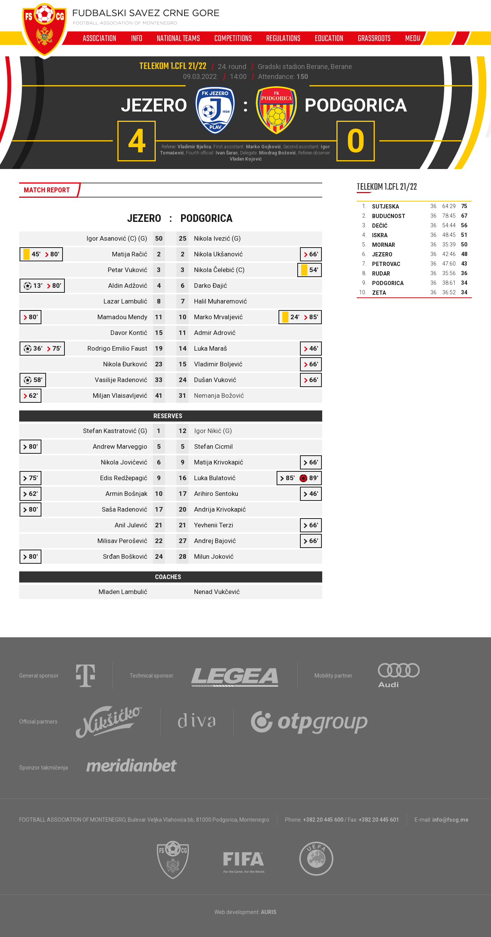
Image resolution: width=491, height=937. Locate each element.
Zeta (379, 293)
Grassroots (374, 38)
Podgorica (388, 283)
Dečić (379, 226)
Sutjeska (385, 206)
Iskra (379, 235)
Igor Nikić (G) (213, 431)
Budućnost (388, 216)
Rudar (381, 274)
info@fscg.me (450, 820)
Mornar (383, 245)
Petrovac (386, 264)
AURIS (269, 912)
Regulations (283, 38)
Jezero (382, 254)
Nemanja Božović (219, 395)
